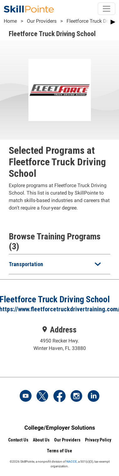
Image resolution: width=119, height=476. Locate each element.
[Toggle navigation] (106, 8)
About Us (41, 439)
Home (10, 21)
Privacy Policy (98, 439)
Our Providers (42, 21)
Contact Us (18, 439)
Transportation (26, 264)
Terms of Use (59, 450)
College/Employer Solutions (59, 427)
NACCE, (71, 461)
